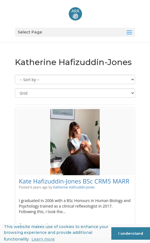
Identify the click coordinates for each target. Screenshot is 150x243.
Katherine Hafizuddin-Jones (74, 187)
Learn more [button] (43, 239)
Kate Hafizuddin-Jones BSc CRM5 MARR (74, 181)
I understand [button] (130, 233)
